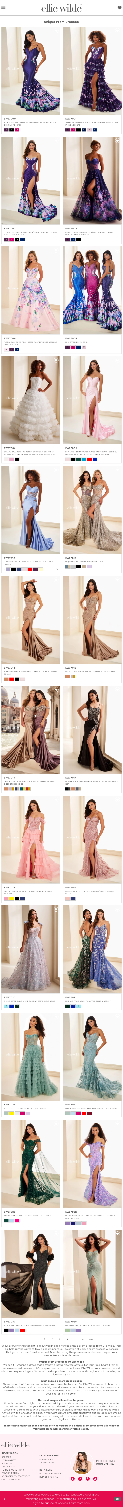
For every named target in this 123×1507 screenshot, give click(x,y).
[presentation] (30, 71)
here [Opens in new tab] (87, 1503)
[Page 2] (52, 1339)
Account (6, 1463)
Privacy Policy (10, 1473)
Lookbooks (46, 1460)
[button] (3, 8)
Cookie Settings (11, 1479)
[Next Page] (91, 1339)
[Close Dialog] (4, 1499)
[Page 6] (83, 1339)
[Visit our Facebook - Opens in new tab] (72, 1479)
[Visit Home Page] (61, 8)
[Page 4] (67, 1339)
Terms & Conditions (13, 1470)
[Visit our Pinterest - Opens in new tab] (88, 1478)
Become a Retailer (50, 1474)
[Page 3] (59, 1339)
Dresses (6, 1457)
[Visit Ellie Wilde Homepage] (15, 1444)
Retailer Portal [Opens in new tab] (48, 1477)
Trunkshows (46, 1463)
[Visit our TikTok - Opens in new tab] (95, 1479)
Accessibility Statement (15, 1476)
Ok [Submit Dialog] (117, 1498)
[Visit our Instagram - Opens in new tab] (80, 1479)
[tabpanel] (8, 569)
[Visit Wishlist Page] (120, 8)
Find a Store (8, 1467)
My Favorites (8, 1460)
